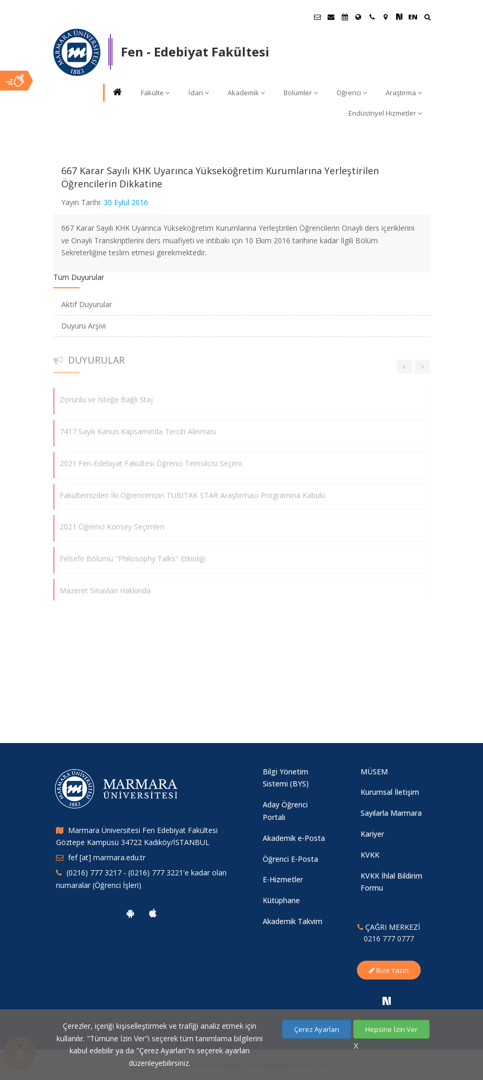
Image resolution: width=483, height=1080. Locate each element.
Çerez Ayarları (316, 1029)
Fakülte (155, 92)
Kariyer (372, 834)
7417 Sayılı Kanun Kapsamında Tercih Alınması (138, 426)
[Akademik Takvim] (345, 17)
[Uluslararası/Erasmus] (358, 17)
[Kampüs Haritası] (385, 17)
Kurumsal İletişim (390, 792)
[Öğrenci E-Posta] (317, 17)
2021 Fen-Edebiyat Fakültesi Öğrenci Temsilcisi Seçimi (151, 458)
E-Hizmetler (283, 879)
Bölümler (301, 92)
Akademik (246, 92)
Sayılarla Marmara (391, 813)
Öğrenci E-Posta (290, 859)
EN (413, 16)
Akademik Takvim (292, 921)
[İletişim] (372, 17)
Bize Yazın (389, 970)
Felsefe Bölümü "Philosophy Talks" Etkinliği (133, 553)
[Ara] (427, 18)
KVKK (370, 855)
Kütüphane (281, 900)
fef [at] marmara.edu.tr (106, 857)
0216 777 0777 (389, 938)
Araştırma (404, 92)
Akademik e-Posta (294, 838)
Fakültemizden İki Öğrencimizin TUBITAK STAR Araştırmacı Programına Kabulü (192, 489)
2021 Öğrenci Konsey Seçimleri (112, 521)
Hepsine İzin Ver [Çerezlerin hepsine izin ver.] (391, 1029)
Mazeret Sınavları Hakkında (105, 585)
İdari (198, 92)
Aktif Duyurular (86, 304)
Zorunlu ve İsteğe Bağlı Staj (106, 394)
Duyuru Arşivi (83, 326)
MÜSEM (374, 772)
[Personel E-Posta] (331, 17)
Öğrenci (351, 92)
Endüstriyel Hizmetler (385, 113)
